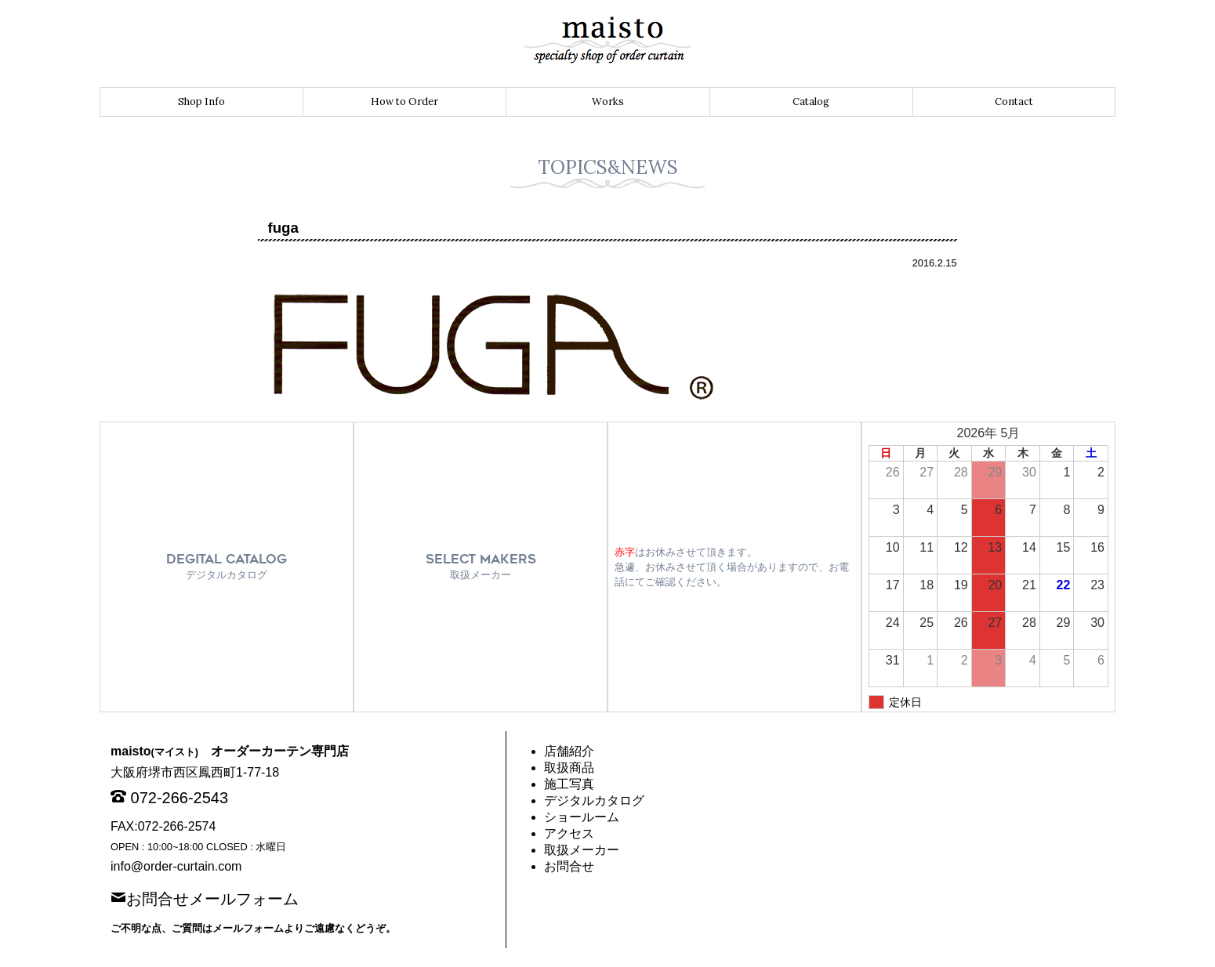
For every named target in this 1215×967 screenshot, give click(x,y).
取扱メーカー (581, 850)
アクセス (569, 833)
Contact (1014, 101)
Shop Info (201, 101)
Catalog (810, 101)
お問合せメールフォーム (212, 897)
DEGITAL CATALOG (226, 566)
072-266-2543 (180, 797)
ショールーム (581, 817)
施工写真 (569, 784)
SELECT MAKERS (481, 566)
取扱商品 (569, 767)
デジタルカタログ (594, 800)
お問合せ (569, 866)
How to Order (404, 101)
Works (608, 101)
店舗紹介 (569, 751)
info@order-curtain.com (176, 866)
